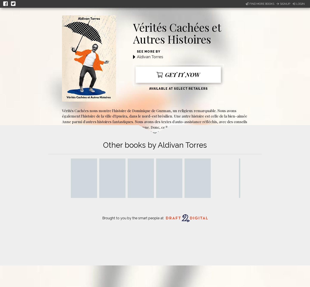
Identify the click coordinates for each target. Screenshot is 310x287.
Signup (283, 3)
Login (298, 3)
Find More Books (260, 3)
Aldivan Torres (150, 57)
